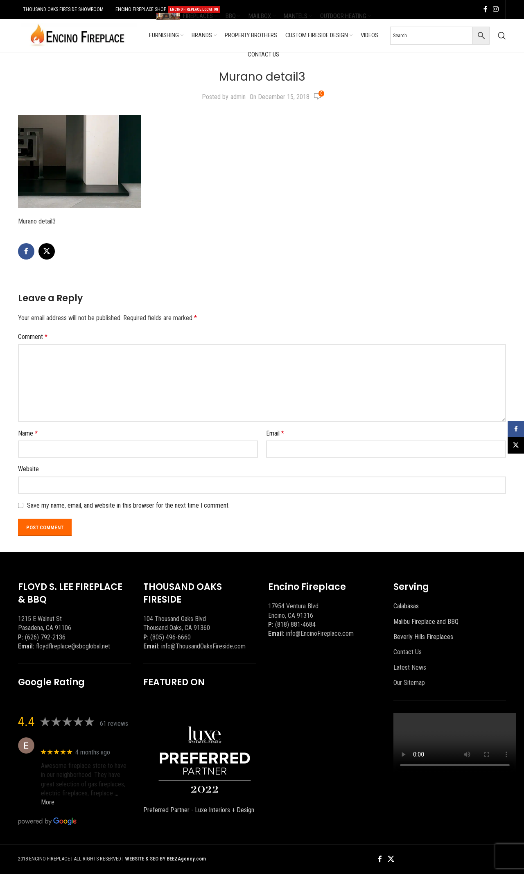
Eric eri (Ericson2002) (70, 741)
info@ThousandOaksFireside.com (203, 646)
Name (28, 433)
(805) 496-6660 (170, 637)
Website (28, 469)
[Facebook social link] (485, 9)
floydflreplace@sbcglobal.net (73, 646)
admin (238, 97)
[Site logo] (77, 35)
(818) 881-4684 (295, 624)
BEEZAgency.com (186, 859)
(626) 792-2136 (45, 637)
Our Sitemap (409, 683)
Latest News (409, 667)
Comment (32, 337)
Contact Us (407, 652)
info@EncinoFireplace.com (320, 633)
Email (275, 433)
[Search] (502, 35)
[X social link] (46, 251)
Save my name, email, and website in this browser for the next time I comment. (128, 505)
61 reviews (114, 723)
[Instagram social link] (495, 9)
